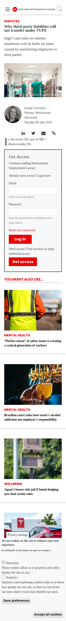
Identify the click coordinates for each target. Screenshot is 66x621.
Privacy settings (18, 535)
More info (8, 555)
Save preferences (16, 600)
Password (15, 204)
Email (12, 183)
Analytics (12, 577)
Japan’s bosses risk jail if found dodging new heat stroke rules (31, 492)
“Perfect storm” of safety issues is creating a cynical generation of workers (32, 343)
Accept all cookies (48, 614)
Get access (22, 261)
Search (59, 9)
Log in (20, 239)
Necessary (12, 563)
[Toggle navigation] (7, 9)
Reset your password (22, 230)
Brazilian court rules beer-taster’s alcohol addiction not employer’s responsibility (32, 417)
